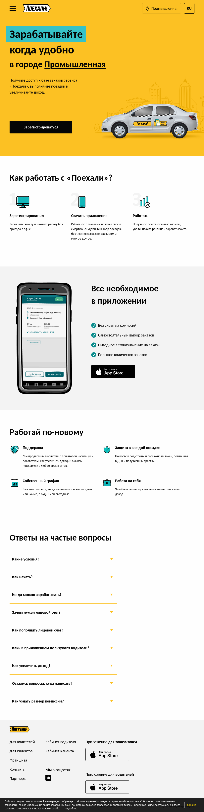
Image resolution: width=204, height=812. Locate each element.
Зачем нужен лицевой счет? (36, 612)
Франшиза (18, 760)
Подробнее (70, 808)
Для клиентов (21, 751)
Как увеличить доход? (31, 665)
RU (189, 8)
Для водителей (22, 741)
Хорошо (191, 805)
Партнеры (18, 778)
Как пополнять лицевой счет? (37, 630)
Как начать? (22, 576)
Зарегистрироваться (41, 127)
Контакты (17, 769)
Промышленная (161, 9)
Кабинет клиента (59, 751)
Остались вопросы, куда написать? (42, 683)
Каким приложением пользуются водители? (50, 647)
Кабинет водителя (60, 741)
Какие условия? (25, 559)
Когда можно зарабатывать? (37, 594)
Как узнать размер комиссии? (38, 701)
